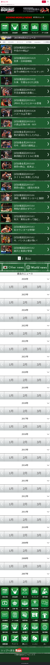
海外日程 (5, 631)
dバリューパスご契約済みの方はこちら (7, 4)
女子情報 (28, 42)
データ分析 (45, 32)
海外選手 (25, 631)
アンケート (15, 643)
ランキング (35, 32)
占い (45, 643)
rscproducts (37, 42)
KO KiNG (11, 42)
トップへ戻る (11, 650)
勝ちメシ (25, 643)
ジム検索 (35, 619)
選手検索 (45, 596)
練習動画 (25, 32)
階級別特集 (35, 608)
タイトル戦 (25, 608)
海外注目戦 (35, 631)
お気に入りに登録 (25, 658)
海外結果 (15, 631)
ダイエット (20, 42)
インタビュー (45, 608)
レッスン (35, 643)
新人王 (25, 596)
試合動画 (5, 620)
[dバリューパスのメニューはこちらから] (48, 2)
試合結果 (15, 32)
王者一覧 (15, 608)
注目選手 (45, 620)
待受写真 (25, 619)
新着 (4, 42)
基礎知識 (5, 643)
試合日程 (5, 32)
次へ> (28, 258)
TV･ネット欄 (5, 608)
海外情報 (45, 631)
